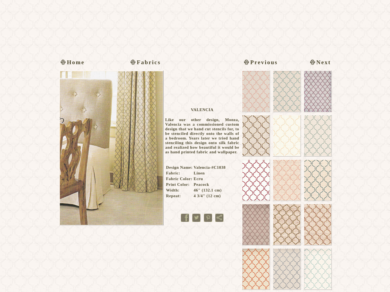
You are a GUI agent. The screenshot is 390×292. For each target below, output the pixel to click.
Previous (260, 62)
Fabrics (145, 62)
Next (319, 62)
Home (72, 62)
